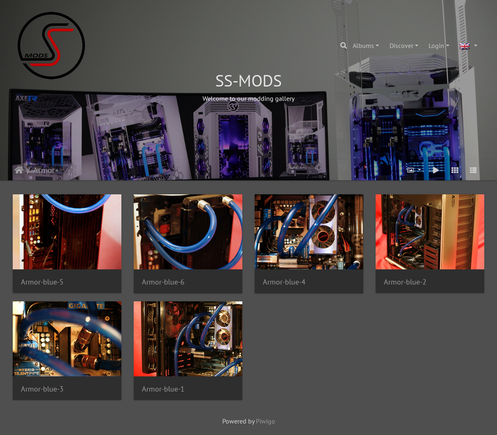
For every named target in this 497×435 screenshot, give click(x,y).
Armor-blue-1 (163, 389)
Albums (363, 45)
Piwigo (265, 421)
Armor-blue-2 (405, 282)
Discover (401, 45)
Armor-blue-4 (284, 282)
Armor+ (46, 170)
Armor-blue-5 (42, 282)
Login (436, 45)
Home (19, 170)
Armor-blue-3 (42, 389)
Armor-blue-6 (163, 282)
